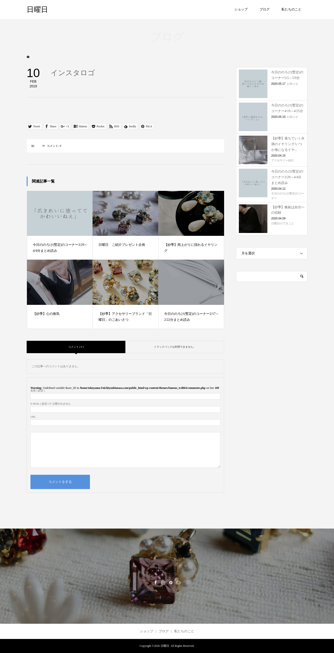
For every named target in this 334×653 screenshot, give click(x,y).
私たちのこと (291, 9)
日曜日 (37, 9)
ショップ (241, 9)
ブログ (265, 9)
